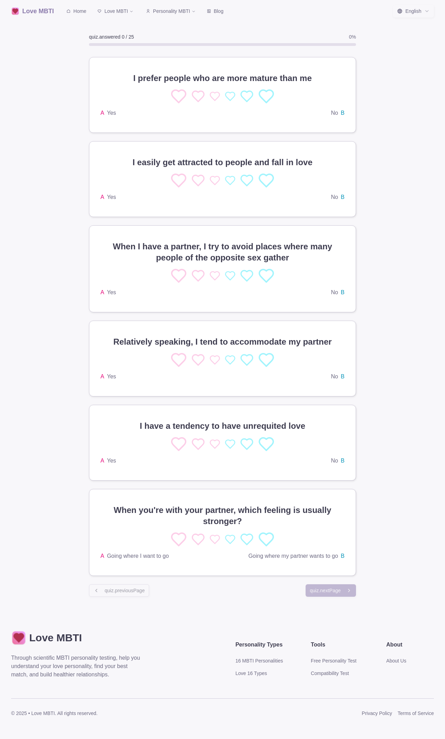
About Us (396, 661)
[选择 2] (214, 96)
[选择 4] (247, 96)
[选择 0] (178, 96)
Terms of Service (416, 713)
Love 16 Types (251, 673)
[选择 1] (198, 96)
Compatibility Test (330, 673)
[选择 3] (230, 96)
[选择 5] (266, 96)
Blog (215, 11)
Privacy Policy (377, 713)
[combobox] (413, 11)
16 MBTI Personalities (259, 661)
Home (76, 11)
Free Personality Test (333, 661)
